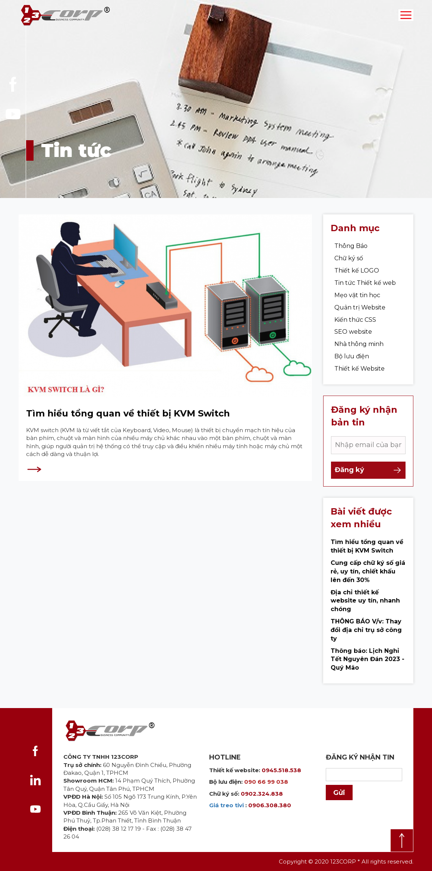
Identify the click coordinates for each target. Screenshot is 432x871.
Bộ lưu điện (351, 361)
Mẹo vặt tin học (357, 300)
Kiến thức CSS (355, 324)
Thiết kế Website (359, 373)
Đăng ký (368, 475)
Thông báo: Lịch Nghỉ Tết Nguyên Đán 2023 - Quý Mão (367, 665)
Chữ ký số (348, 263)
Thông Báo (351, 251)
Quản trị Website (359, 312)
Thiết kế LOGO (356, 275)
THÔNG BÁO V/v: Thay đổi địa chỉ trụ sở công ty (366, 635)
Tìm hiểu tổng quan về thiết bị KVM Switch (128, 418)
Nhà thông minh (359, 349)
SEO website (353, 336)
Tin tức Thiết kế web (365, 288)
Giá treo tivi (226, 805)
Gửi (339, 793)
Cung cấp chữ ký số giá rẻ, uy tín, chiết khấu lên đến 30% (368, 577)
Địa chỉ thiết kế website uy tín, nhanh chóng (365, 606)
